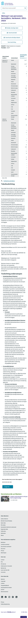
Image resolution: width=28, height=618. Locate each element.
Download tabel (12, 32)
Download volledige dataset (12, 37)
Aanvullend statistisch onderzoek (8, 527)
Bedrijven (3, 542)
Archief (2, 590)
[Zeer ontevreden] (3, 482)
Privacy (2, 551)
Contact (2, 560)
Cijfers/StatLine (4, 519)
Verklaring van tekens (9, 181)
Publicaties (3, 531)
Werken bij (3, 568)
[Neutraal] (8, 482)
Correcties (3, 572)
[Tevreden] (11, 482)
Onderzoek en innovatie (6, 566)
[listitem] (2, 597)
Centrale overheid (5, 544)
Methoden (3, 533)
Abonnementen (4, 592)
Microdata (3, 525)
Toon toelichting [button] (12, 42)
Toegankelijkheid (5, 585)
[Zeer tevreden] (13, 482)
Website (3, 579)
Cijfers (3, 13)
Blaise (2, 535)
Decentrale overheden (6, 547)
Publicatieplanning (5, 604)
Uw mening (23, 617)
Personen (3, 549)
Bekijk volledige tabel (11, 28)
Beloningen (3, 553)
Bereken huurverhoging (6, 521)
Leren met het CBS (5, 570)
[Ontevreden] (6, 482)
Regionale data (4, 529)
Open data (3, 523)
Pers (2, 562)
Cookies (2, 583)
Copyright (3, 581)
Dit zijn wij (3, 564)
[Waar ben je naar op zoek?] (14, 8)
